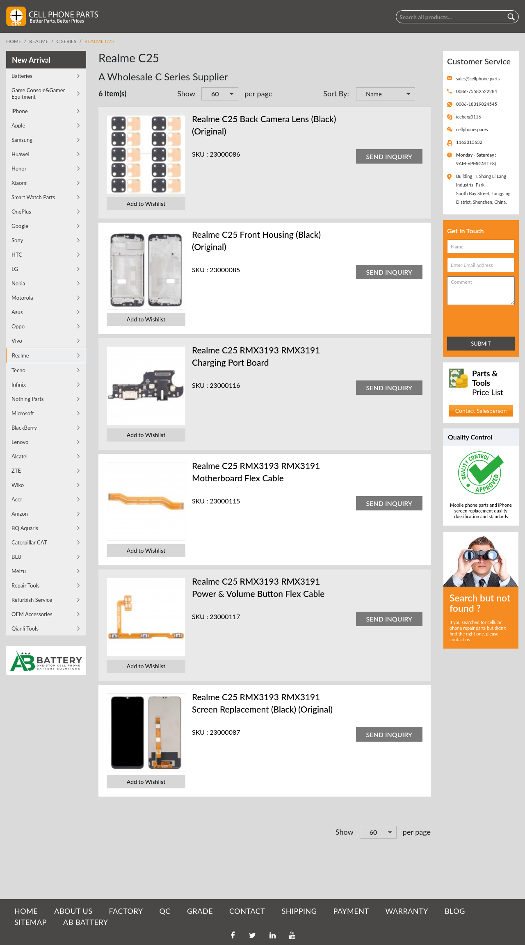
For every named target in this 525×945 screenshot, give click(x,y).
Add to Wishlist (146, 203)
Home (13, 41)
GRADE (200, 910)
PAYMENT (351, 910)
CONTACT (247, 910)
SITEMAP (30, 922)
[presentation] (483, 319)
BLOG (455, 910)
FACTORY (126, 910)
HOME (26, 910)
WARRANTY (407, 910)
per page (258, 93)
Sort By (335, 93)
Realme (38, 41)
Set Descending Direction (422, 95)
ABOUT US (73, 910)
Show (186, 93)
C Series (67, 41)
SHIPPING (299, 910)
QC (164, 910)
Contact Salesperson (481, 410)
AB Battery (85, 922)
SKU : (200, 154)
